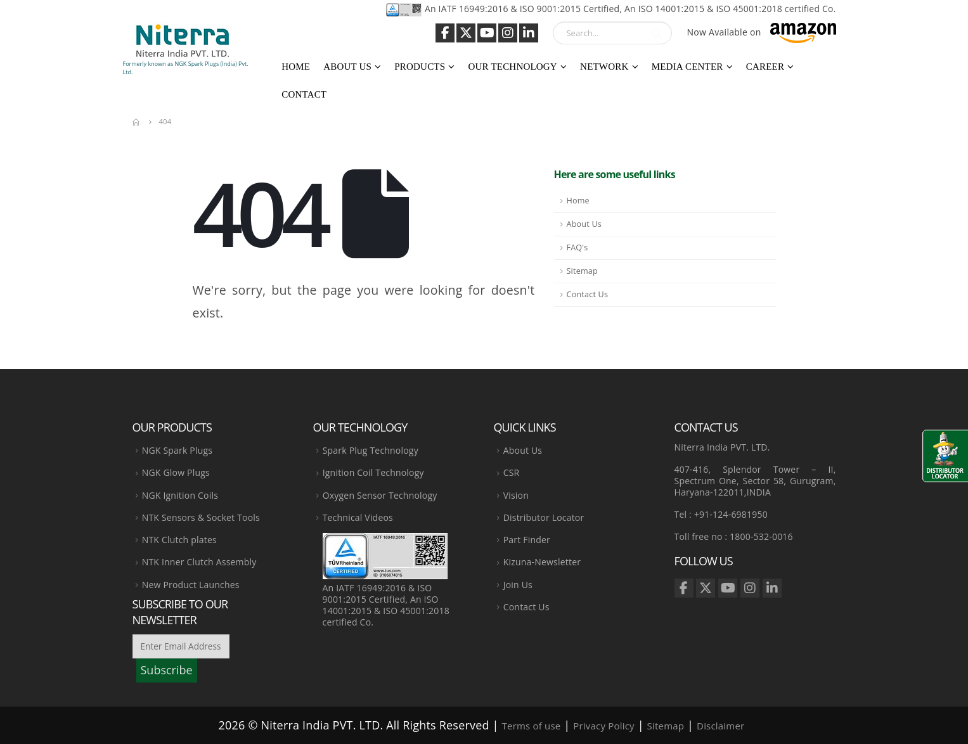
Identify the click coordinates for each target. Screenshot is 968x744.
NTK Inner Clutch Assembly (199, 562)
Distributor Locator (543, 517)
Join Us (517, 585)
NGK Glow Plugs (176, 472)
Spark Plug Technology (370, 450)
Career (765, 66)
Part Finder (526, 540)
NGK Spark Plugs (177, 450)
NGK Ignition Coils (180, 495)
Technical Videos (358, 517)
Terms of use (531, 725)
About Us (347, 66)
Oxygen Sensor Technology (380, 495)
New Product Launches (191, 585)
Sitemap (582, 271)
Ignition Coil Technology (373, 472)
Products (419, 66)
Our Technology (512, 66)
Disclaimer (720, 725)
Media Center (687, 66)
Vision (516, 495)
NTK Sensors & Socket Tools (201, 517)
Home (295, 66)
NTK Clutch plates (179, 540)
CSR (511, 472)
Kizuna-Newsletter (542, 562)
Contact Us (588, 294)
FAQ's (577, 247)
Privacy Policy (603, 725)
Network (604, 66)
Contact (303, 94)
